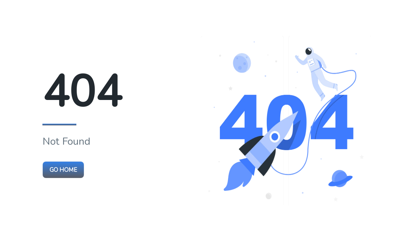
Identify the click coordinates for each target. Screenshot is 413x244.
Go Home (63, 170)
